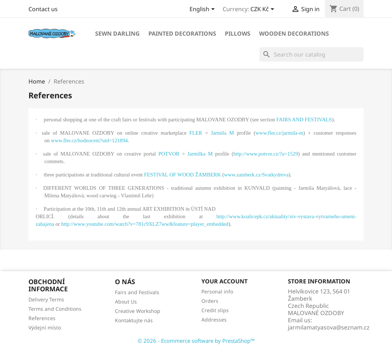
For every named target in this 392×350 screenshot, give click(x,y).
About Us (126, 301)
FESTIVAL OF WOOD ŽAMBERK (182, 175)
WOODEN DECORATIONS (294, 33)
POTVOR (168, 154)
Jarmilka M (200, 154)
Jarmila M (222, 133)
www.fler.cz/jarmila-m (279, 133)
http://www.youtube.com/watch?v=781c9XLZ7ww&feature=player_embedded (144, 224)
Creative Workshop (137, 311)
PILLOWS (237, 33)
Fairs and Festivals (137, 292)
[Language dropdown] (203, 9)
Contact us (43, 9)
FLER (195, 133)
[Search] (311, 54)
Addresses (214, 319)
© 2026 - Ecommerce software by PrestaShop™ (196, 340)
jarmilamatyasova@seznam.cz (329, 327)
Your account (224, 281)
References (41, 318)
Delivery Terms (46, 299)
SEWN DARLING (117, 33)
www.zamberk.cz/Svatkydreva (256, 175)
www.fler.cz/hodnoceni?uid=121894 (89, 140)
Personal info (217, 291)
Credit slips (215, 310)
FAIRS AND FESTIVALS (304, 119)
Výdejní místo (44, 327)
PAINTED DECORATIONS (182, 33)
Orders (209, 300)
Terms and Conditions (54, 308)
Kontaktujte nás (134, 320)
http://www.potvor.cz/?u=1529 (265, 154)
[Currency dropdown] (263, 9)
